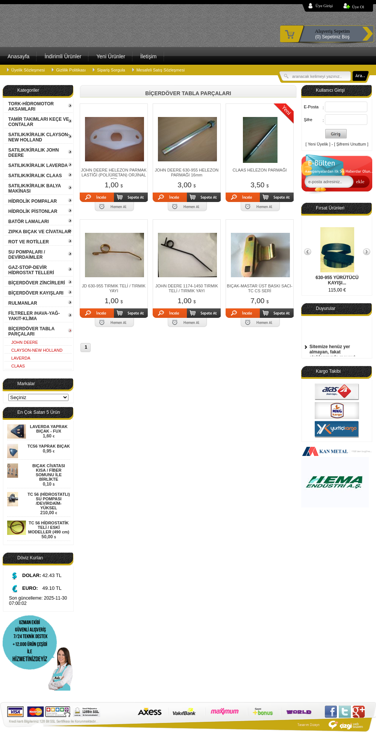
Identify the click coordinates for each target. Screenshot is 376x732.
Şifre (308, 119)
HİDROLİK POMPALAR (32, 201)
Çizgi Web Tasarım (331, 724)
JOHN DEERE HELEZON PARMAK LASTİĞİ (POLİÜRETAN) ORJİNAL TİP (114, 175)
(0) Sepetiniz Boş (332, 33)
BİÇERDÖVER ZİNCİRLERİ (36, 283)
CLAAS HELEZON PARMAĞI (259, 170)
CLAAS (18, 366)
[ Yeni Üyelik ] (318, 144)
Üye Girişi (324, 5)
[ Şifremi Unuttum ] (351, 144)
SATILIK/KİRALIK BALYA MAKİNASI (34, 188)
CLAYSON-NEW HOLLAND (36, 350)
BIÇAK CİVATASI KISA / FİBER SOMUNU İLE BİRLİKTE (48, 472)
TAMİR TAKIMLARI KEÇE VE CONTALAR (38, 122)
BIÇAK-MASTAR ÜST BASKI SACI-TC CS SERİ (259, 288)
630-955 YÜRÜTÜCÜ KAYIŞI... (337, 280)
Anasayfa (18, 56)
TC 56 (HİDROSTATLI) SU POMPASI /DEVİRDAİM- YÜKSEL (48, 501)
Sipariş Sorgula (111, 70)
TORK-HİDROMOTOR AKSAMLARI (31, 106)
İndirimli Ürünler (62, 56)
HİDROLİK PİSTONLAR (32, 211)
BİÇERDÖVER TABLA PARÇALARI (31, 331)
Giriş (336, 133)
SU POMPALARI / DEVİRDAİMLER (26, 254)
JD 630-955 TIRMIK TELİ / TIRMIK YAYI (114, 288)
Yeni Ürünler (110, 56)
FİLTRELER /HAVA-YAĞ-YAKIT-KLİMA (34, 316)
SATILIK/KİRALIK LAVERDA (38, 165)
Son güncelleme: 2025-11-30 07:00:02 (38, 600)
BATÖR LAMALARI (28, 221)
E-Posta (311, 107)
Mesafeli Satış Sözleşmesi (160, 70)
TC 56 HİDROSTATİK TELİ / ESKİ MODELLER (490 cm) (48, 527)
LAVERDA (20, 358)
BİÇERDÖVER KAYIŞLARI (36, 293)
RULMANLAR (22, 303)
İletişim (148, 56)
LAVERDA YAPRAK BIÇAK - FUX (48, 428)
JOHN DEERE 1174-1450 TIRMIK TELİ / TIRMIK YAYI (186, 288)
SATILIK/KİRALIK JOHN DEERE (33, 152)
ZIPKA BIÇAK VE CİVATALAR (39, 231)
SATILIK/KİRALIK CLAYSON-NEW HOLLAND (39, 137)
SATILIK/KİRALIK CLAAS (35, 175)
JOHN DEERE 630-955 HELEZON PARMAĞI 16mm (186, 172)
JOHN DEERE (24, 342)
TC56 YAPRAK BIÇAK (48, 446)
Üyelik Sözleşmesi (28, 70)
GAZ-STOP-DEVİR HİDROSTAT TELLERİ (31, 270)
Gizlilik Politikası (71, 70)
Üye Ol (358, 7)
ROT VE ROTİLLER (28, 242)
